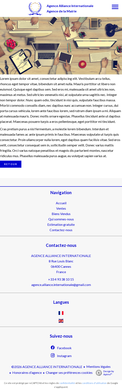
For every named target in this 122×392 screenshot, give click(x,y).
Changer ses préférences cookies (69, 372)
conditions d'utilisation (94, 383)
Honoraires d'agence (27, 372)
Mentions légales (98, 366)
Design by (104, 373)
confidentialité (67, 383)
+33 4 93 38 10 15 (61, 279)
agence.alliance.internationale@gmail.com (61, 285)
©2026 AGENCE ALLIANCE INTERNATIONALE (46, 367)
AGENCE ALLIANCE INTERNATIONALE (61, 256)
